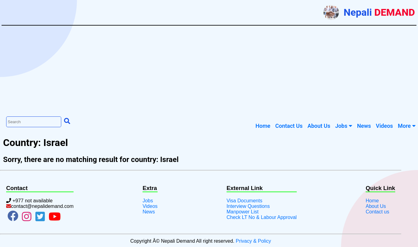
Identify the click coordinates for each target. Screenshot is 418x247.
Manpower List (243, 211)
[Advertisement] (209, 70)
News (149, 211)
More (407, 126)
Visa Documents (244, 200)
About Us (376, 206)
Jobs (343, 126)
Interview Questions (248, 206)
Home (372, 200)
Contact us (377, 211)
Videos (150, 206)
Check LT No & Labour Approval (262, 217)
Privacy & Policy (253, 241)
